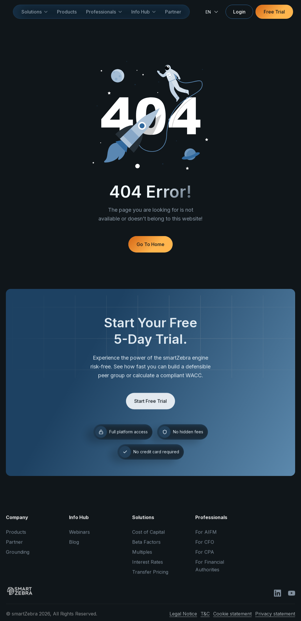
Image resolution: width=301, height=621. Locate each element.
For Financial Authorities (209, 569)
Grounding (17, 555)
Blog (74, 545)
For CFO (204, 545)
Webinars (79, 535)
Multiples (142, 555)
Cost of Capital (148, 535)
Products (67, 12)
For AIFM (206, 535)
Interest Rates (147, 565)
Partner (173, 12)
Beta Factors (146, 545)
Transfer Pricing (150, 575)
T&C (205, 617)
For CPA (204, 555)
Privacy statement (275, 617)
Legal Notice (183, 617)
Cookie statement (232, 617)
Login (239, 12)
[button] (34, 11)
